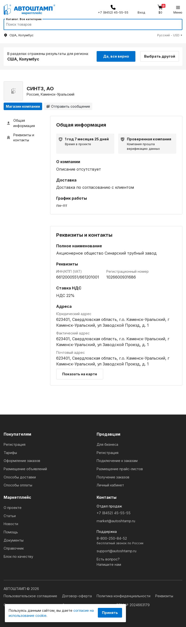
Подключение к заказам (117, 461)
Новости (11, 524)
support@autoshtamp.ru (116, 551)
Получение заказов (113, 477)
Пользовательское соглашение (31, 596)
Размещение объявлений (25, 469)
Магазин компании (23, 106)
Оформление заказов (22, 461)
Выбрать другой (159, 56)
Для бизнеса (107, 444)
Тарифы (10, 453)
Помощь (11, 532)
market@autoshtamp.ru (116, 521)
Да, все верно (116, 56)
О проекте (13, 508)
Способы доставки (20, 477)
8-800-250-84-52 (139, 541)
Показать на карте (79, 374)
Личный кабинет (110, 485)
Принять (110, 613)
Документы (13, 540)
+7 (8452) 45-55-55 (114, 513)
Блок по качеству (18, 556)
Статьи (10, 516)
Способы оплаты (18, 485)
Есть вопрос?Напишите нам (109, 562)
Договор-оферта (77, 596)
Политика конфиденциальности (124, 596)
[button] (169, 35)
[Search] (88, 24)
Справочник (14, 548)
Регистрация (14, 444)
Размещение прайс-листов (120, 469)
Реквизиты (164, 596)
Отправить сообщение (68, 106)
